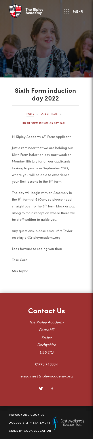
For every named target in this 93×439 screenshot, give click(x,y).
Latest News (49, 113)
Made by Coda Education (30, 430)
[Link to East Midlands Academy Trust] (67, 428)
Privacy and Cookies (26, 414)
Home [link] (30, 113)
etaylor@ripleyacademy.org (38, 237)
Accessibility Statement (29, 422)
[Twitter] (41, 388)
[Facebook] (52, 388)
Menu (74, 11)
